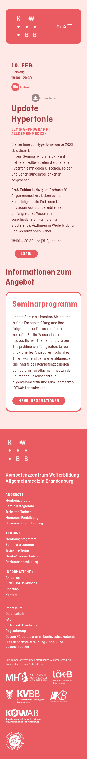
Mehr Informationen (38, 400)
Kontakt (11, 595)
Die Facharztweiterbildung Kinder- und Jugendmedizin (34, 644)
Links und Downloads (21, 583)
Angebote (15, 495)
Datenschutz (15, 614)
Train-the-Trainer (18, 512)
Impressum (14, 608)
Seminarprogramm (45, 303)
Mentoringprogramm (21, 500)
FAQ (8, 619)
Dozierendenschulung (22, 562)
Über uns (12, 589)
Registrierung (16, 631)
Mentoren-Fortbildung (22, 518)
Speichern (44, 98)
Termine (13, 533)
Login (26, 253)
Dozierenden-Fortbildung (24, 523)
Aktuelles (13, 578)
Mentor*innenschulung (22, 556)
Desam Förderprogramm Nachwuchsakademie (41, 637)
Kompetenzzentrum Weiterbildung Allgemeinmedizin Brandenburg (42, 477)
